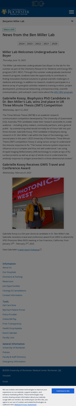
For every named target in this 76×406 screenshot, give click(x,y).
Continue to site (62, 391)
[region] (38, 396)
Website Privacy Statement (25, 404)
